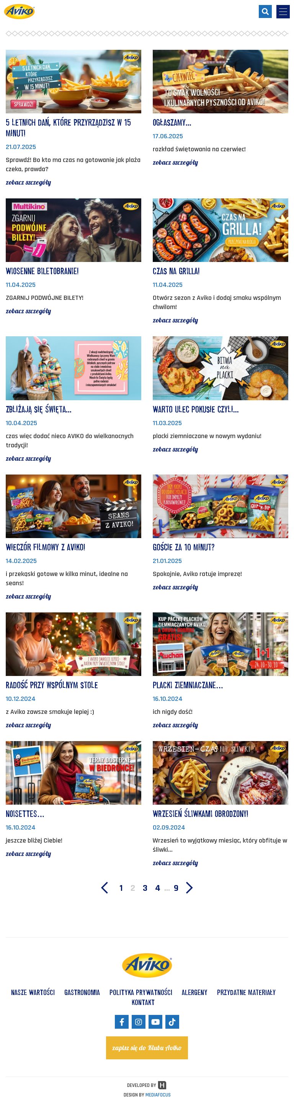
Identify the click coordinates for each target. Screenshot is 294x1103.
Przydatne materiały (246, 992)
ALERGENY (194, 992)
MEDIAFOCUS (158, 1095)
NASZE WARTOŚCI (33, 992)
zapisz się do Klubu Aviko (147, 1047)
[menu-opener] (283, 12)
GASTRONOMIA (82, 992)
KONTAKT (143, 1002)
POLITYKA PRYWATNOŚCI (140, 992)
